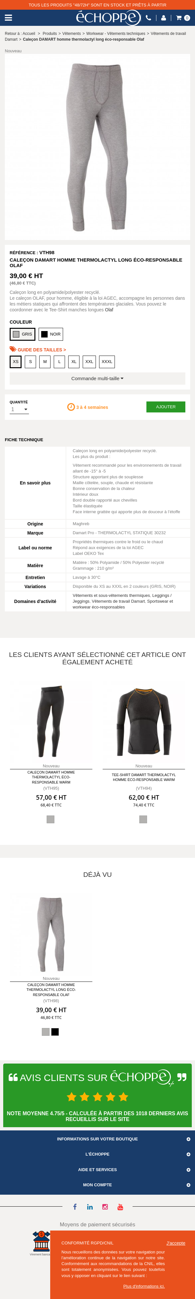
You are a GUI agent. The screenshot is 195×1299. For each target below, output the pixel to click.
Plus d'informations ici (143, 1286)
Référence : (24, 252)
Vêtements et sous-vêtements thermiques (111, 595)
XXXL (107, 361)
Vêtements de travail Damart (118, 601)
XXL (89, 361)
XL (74, 361)
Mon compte (97, 1185)
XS (15, 361)
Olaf (109, 309)
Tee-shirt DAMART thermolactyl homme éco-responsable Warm (144, 777)
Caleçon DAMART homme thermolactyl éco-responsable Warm (51, 777)
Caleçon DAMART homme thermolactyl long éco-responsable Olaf (51, 990)
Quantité (19, 402)
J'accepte (175, 1243)
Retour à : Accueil (20, 33)
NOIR (51, 334)
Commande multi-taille (97, 378)
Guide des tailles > (38, 349)
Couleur (21, 322)
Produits (50, 33)
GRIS (22, 334)
